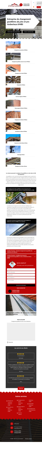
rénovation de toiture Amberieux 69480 (10, 409)
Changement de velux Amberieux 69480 (32, 410)
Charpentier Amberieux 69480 (31, 405)
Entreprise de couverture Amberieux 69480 (10, 403)
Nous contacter (28, 31)
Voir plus (21, 388)
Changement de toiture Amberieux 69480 (21, 402)
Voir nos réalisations (14, 31)
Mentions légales (28, 438)
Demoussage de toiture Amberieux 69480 (21, 408)
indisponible (26, 4)
